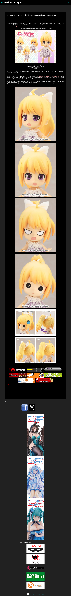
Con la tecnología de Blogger (35, 594)
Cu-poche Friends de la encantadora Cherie (50, 76)
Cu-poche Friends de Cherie (21, 26)
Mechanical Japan (13, 2)
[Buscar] (69, 2)
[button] (8, 20)
